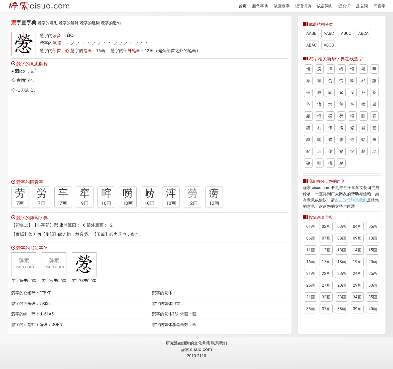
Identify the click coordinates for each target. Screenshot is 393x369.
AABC (329, 33)
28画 (341, 285)
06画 (310, 238)
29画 (357, 285)
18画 (341, 261)
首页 (243, 6)
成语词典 (325, 6)
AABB (311, 33)
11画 (310, 250)
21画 (310, 273)
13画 (341, 250)
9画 (84, 203)
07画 (326, 238)
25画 (372, 273)
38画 (341, 308)
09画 (357, 238)
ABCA (363, 33)
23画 (341, 273)
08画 (341, 238)
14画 (357, 250)
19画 (357, 261)
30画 (372, 285)
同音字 (379, 6)
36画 (310, 308)
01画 (310, 226)
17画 (326, 261)
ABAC (311, 45)
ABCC (346, 33)
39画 (357, 308)
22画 (326, 273)
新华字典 (260, 6)
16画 (100, 50)
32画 (326, 297)
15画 (372, 250)
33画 (341, 297)
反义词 (362, 6)
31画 (310, 297)
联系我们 (219, 343)
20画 (372, 261)
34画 (357, 297)
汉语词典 (303, 6)
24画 (357, 273)
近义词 (344, 6)
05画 (372, 226)
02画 (326, 226)
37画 (326, 308)
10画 (106, 203)
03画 (341, 226)
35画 (372, 297)
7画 (20, 203)
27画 (326, 285)
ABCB (329, 45)
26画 (310, 285)
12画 (149, 50)
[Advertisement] (149, 133)
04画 (357, 226)
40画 (372, 308)
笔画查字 (282, 6)
